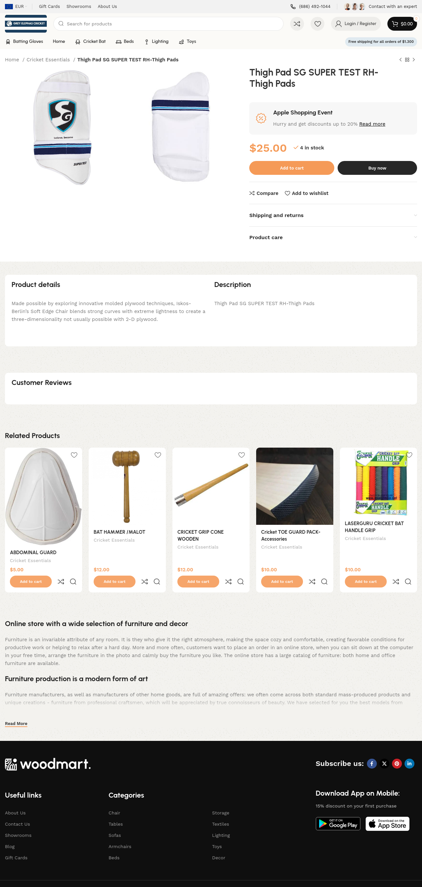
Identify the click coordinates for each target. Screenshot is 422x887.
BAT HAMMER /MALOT (119, 532)
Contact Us (17, 810)
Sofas (114, 821)
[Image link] (48, 750)
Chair (114, 799)
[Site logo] (26, 23)
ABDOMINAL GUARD (33, 552)
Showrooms (18, 821)
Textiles (220, 810)
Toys (217, 832)
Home (13, 60)
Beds (113, 843)
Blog (10, 832)
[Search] (168, 24)
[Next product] (413, 60)
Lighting (221, 821)
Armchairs (119, 832)
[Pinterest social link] (397, 750)
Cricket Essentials (49, 60)
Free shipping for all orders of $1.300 (381, 42)
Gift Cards (16, 843)
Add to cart (292, 168)
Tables (115, 810)
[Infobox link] (310, 7)
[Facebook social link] (372, 750)
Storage (220, 799)
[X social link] (384, 750)
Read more (372, 124)
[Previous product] (400, 60)
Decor (218, 843)
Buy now (377, 168)
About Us (15, 799)
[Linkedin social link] (409, 750)
